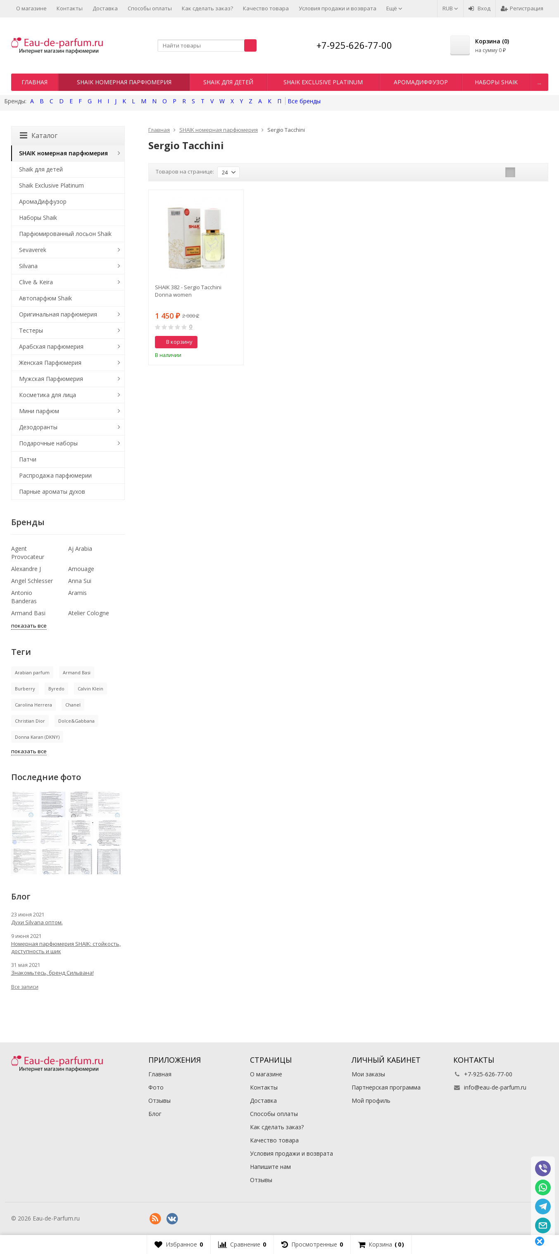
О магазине (31, 8)
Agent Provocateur (27, 553)
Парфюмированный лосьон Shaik (65, 234)
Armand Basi (28, 613)
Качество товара (266, 8)
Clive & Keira (36, 282)
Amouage (81, 569)
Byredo (56, 688)
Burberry (25, 688)
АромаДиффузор (421, 82)
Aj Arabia (80, 548)
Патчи (27, 459)
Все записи (24, 986)
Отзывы (159, 1100)
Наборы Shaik (496, 82)
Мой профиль (371, 1100)
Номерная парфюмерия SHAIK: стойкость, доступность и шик (66, 947)
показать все (29, 625)
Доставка (105, 8)
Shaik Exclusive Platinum (323, 82)
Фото (156, 1087)
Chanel (73, 705)
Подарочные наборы (48, 443)
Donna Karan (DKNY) (37, 737)
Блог (155, 1114)
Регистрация (522, 8)
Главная (34, 82)
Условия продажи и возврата (337, 8)
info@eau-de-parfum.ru (495, 1087)
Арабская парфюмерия (51, 346)
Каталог (38, 135)
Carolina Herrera (33, 705)
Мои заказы (368, 1074)
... (539, 82)
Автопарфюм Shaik (45, 298)
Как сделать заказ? (207, 8)
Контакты (70, 8)
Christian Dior (30, 721)
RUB (450, 8)
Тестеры (31, 330)
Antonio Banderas (24, 597)
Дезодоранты (38, 427)
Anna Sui (79, 581)
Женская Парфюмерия (50, 362)
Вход (479, 8)
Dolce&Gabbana (76, 721)
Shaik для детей (228, 82)
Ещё (394, 8)
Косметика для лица (47, 395)
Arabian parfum (32, 672)
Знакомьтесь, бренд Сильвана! (52, 972)
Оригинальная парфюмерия (58, 314)
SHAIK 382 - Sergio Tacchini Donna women (188, 290)
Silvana (28, 266)
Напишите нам (270, 1167)
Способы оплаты (150, 8)
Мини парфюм (39, 411)
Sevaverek (32, 250)
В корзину (175, 341)
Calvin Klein (90, 688)
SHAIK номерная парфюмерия (124, 82)
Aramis (77, 593)
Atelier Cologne (88, 613)
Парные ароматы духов (52, 491)
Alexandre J (26, 569)
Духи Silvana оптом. (37, 922)
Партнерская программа (386, 1087)
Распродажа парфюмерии (55, 475)
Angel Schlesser (32, 581)
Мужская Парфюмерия (51, 379)
